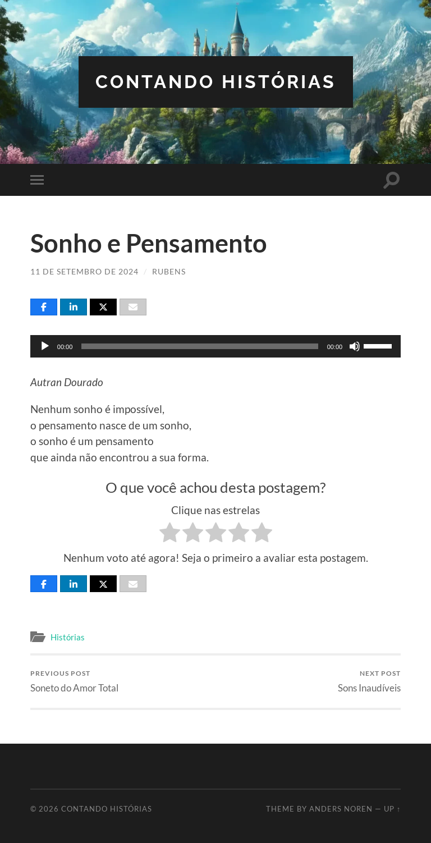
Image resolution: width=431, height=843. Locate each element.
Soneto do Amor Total (74, 681)
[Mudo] (354, 346)
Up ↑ (392, 808)
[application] (215, 346)
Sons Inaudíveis (369, 681)
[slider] (199, 346)
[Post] (103, 307)
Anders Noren (341, 808)
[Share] (44, 307)
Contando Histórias (215, 81)
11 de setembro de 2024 (84, 271)
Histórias (68, 637)
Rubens (169, 271)
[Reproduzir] (45, 346)
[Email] (133, 307)
